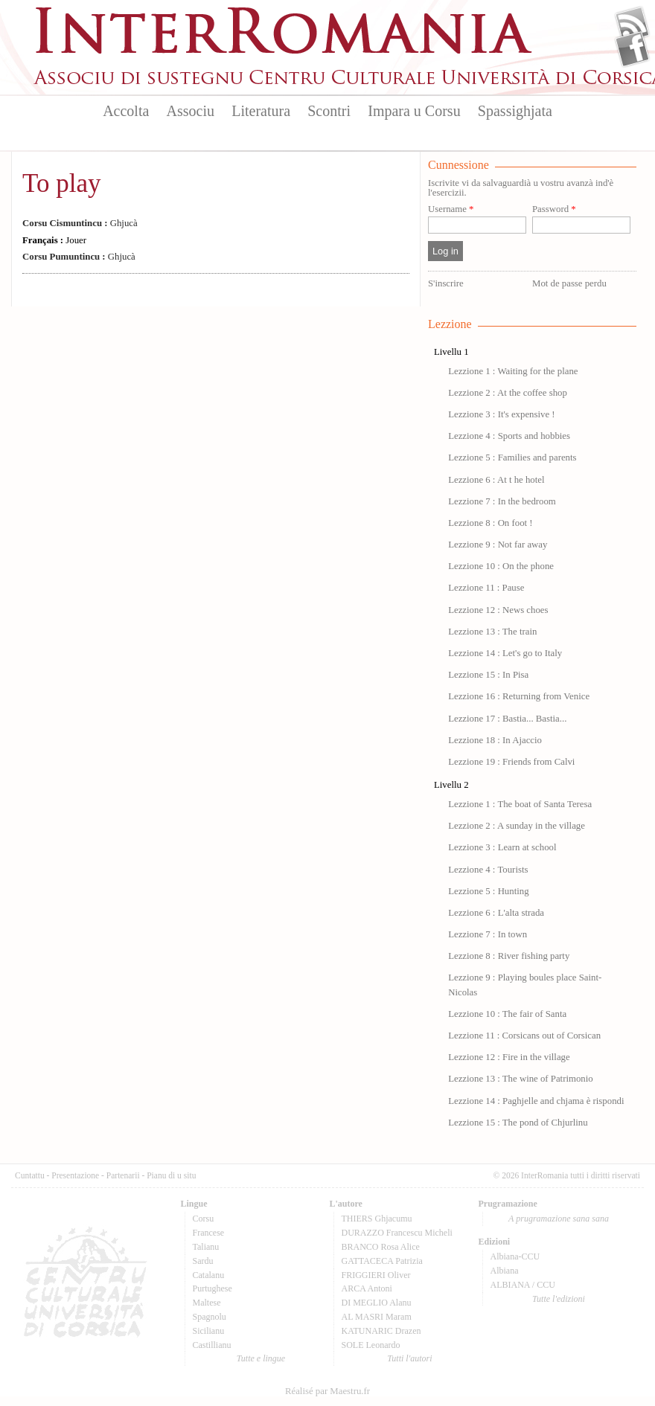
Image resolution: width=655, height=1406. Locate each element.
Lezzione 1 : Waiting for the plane (513, 371)
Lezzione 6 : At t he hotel (496, 480)
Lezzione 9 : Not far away (497, 544)
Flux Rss (632, 24)
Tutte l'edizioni (558, 1299)
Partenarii (123, 1175)
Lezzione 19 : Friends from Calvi (511, 762)
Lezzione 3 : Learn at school (502, 847)
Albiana (505, 1270)
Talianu (206, 1247)
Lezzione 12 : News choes (498, 610)
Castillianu (212, 1345)
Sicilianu (209, 1331)
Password (554, 209)
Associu (190, 111)
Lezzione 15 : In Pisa (488, 675)
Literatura (260, 111)
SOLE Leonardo (371, 1345)
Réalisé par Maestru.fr (327, 1391)
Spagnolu (209, 1317)
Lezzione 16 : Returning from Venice (519, 696)
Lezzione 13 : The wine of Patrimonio (520, 1078)
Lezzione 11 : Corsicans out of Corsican (524, 1035)
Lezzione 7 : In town (487, 934)
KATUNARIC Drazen (381, 1331)
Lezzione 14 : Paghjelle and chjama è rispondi (536, 1101)
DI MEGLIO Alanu (377, 1302)
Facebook (632, 49)
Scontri (329, 111)
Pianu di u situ (171, 1175)
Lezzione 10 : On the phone (501, 566)
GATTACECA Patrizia (382, 1261)
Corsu (203, 1218)
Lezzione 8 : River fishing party (508, 956)
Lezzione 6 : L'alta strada (496, 913)
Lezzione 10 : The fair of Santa (507, 1014)
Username (450, 209)
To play (61, 183)
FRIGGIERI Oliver (376, 1275)
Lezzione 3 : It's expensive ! (501, 414)
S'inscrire (446, 283)
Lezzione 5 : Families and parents (512, 457)
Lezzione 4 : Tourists (488, 869)
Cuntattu (30, 1175)
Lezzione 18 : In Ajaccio (495, 740)
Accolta (126, 111)
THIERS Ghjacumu (377, 1218)
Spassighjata (515, 111)
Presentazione (75, 1175)
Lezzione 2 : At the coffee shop (507, 393)
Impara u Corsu (414, 111)
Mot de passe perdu (569, 283)
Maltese (207, 1302)
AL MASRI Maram (377, 1317)
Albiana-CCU (515, 1256)
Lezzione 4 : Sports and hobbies (509, 436)
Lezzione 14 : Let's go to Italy (505, 653)
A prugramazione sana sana (558, 1218)
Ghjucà (80, 223)
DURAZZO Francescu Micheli (397, 1232)
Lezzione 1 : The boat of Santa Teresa (520, 804)
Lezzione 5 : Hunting (488, 891)
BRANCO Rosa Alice (381, 1247)
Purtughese (212, 1288)
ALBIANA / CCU (523, 1285)
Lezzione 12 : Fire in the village (508, 1057)
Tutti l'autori (409, 1358)
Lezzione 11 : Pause (486, 587)
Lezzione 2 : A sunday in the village (516, 826)
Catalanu (209, 1275)
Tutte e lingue (261, 1358)
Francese (209, 1232)
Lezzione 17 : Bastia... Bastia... (507, 718)
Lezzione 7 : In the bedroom (502, 501)
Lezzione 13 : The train (492, 631)
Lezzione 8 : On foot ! (490, 523)
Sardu (203, 1261)
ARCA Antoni (367, 1288)
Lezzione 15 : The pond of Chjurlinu (517, 1122)
